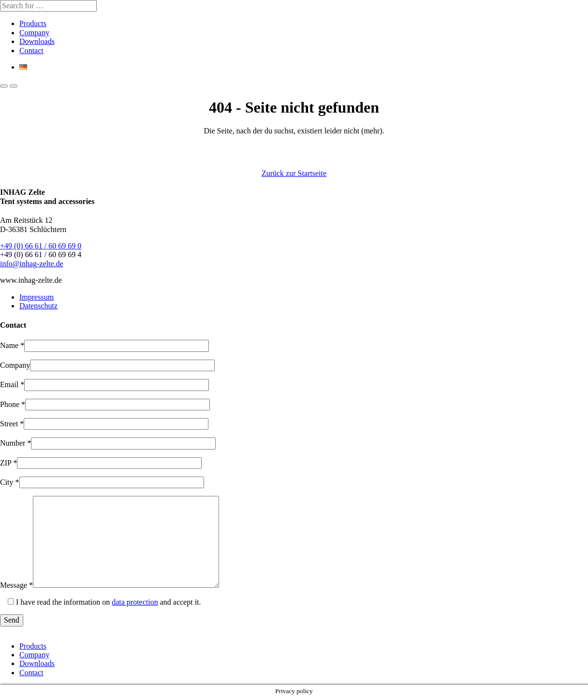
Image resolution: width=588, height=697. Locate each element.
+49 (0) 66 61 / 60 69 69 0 (40, 246)
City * (9, 482)
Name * (12, 345)
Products (32, 23)
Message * (16, 585)
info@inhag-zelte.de (31, 264)
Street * (12, 424)
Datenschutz (38, 306)
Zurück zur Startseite (294, 173)
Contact (31, 50)
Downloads (37, 41)
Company (34, 33)
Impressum (36, 297)
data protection (135, 602)
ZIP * (8, 463)
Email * (12, 384)
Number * (15, 443)
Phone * (12, 404)
